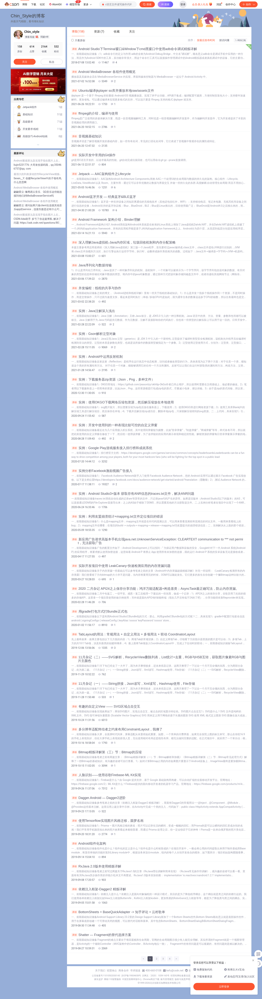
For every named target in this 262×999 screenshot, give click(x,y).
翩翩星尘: (19, 191)
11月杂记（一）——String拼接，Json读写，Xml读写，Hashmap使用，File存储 (133, 683)
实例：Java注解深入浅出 (93, 311)
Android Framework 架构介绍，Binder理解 (105, 219)
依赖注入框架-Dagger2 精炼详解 (98, 889)
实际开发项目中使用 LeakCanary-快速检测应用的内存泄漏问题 (121, 566)
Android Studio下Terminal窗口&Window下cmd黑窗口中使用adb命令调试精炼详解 (134, 49)
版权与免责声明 (182, 979)
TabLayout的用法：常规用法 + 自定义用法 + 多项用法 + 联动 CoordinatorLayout (133, 634)
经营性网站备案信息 (180, 975)
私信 (51, 61)
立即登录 (224, 986)
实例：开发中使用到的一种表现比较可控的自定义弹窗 (114, 425)
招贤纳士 (112, 970)
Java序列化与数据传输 (91, 265)
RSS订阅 (240, 40)
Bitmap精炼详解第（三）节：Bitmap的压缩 (106, 752)
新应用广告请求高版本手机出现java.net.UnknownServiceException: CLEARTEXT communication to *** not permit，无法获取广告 (157, 541)
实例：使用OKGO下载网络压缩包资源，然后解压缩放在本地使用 (122, 402)
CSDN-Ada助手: (23, 218)
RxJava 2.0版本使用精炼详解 (96, 866)
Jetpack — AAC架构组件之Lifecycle (101, 174)
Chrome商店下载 (151, 979)
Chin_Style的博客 (28, 15)
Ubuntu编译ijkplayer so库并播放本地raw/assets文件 (112, 90)
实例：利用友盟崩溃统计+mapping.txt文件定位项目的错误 (117, 516)
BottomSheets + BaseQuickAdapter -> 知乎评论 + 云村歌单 (118, 912)
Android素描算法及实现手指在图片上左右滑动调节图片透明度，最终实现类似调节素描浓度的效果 (38, 160)
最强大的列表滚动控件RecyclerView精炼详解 (38, 174)
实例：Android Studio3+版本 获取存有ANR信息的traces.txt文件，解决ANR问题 (132, 493)
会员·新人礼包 (202, 4)
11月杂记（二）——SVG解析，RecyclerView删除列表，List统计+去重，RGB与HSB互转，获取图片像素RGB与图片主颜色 (158, 659)
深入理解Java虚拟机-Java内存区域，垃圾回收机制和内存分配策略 (123, 242)
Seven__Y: (20, 178)
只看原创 (78, 40)
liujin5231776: (22, 164)
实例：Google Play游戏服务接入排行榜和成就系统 (111, 448)
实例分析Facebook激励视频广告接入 (101, 471)
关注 (24, 61)
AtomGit (55, 4)
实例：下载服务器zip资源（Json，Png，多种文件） (113, 379)
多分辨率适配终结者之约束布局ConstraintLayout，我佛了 (116, 729)
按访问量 (224, 40)
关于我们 (100, 970)
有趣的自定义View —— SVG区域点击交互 (105, 706)
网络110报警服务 (112, 979)
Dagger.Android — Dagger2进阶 (98, 798)
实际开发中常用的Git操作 (93, 155)
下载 (33, 4)
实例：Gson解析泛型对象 (93, 334)
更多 (87, 4)
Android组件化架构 (88, 843)
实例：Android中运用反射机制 (97, 356)
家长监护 (98, 979)
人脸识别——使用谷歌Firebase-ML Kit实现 (106, 775)
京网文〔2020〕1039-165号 (155, 975)
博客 (24, 4)
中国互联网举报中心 (132, 979)
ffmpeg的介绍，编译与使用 (94, 113)
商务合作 (123, 970)
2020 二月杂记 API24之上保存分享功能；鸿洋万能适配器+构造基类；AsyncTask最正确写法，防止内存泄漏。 (155, 588)
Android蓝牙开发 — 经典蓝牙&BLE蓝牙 (103, 197)
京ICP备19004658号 (131, 975)
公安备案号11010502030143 (106, 975)
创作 (248, 4)
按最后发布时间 (206, 40)
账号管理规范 (167, 979)
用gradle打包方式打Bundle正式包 (99, 611)
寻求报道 (135, 970)
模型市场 (73, 3)
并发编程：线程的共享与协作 (96, 288)
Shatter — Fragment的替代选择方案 (101, 935)
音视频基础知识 (86, 136)
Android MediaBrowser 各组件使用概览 (103, 72)
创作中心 (230, 4)
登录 (182, 4)
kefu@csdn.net (175, 970)
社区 (42, 4)
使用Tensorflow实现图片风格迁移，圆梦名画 (107, 821)
